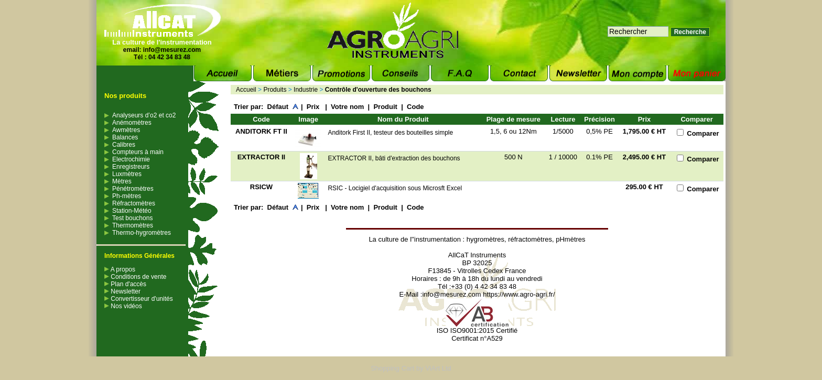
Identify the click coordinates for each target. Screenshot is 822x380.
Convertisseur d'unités (138, 298)
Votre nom (347, 107)
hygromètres (485, 239)
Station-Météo (132, 210)
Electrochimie (131, 159)
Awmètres (126, 130)
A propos (119, 269)
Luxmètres (127, 174)
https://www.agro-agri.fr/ (519, 294)
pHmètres (570, 239)
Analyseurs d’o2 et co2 (144, 115)
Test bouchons (132, 218)
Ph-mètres (126, 196)
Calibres (123, 144)
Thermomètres (132, 225)
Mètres (122, 181)
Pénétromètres (133, 188)
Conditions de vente (135, 276)
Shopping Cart (392, 368)
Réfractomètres (133, 203)
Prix (314, 107)
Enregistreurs (130, 166)
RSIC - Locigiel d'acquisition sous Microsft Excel (395, 188)
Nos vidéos (123, 306)
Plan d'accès (125, 284)
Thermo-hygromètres (141, 232)
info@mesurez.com (172, 49)
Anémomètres (132, 122)
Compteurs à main (138, 152)
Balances (125, 137)
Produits (274, 89)
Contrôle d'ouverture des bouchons (378, 89)
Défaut (277, 107)
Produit (385, 107)
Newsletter (122, 291)
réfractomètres (530, 239)
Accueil (246, 89)
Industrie (306, 89)
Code (415, 107)
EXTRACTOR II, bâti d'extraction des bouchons (394, 158)
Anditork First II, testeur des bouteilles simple (391, 132)
